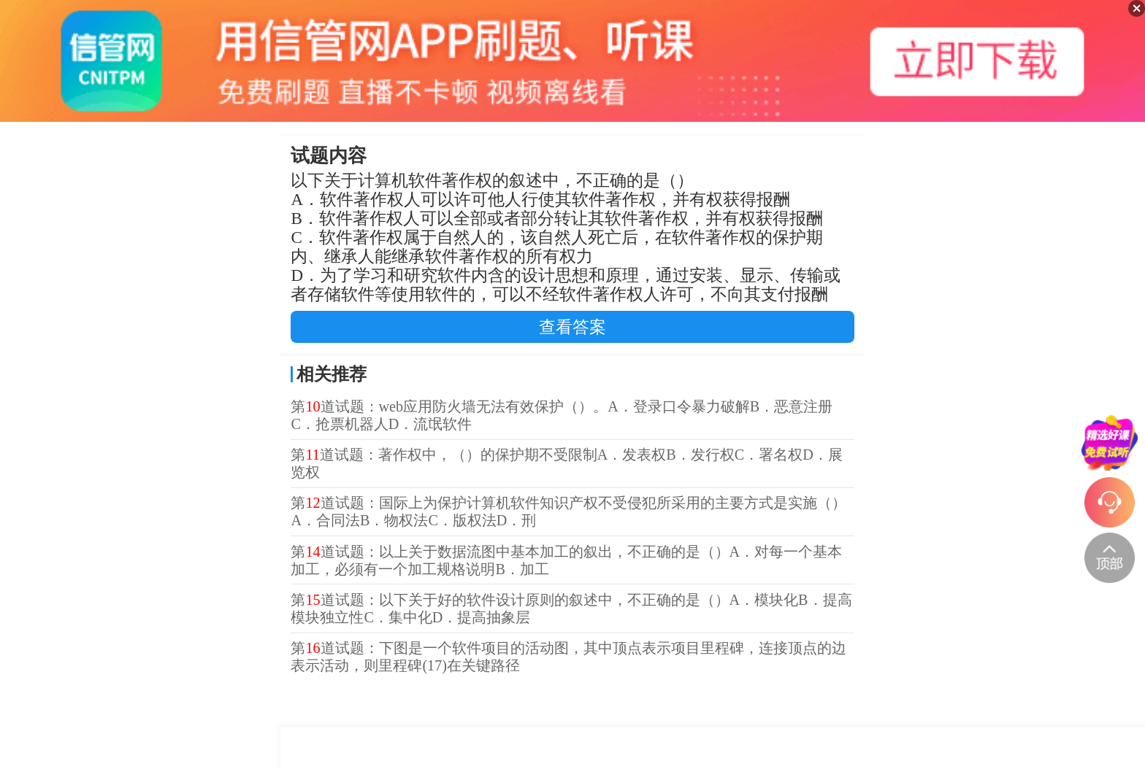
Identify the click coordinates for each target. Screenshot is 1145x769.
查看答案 (572, 326)
